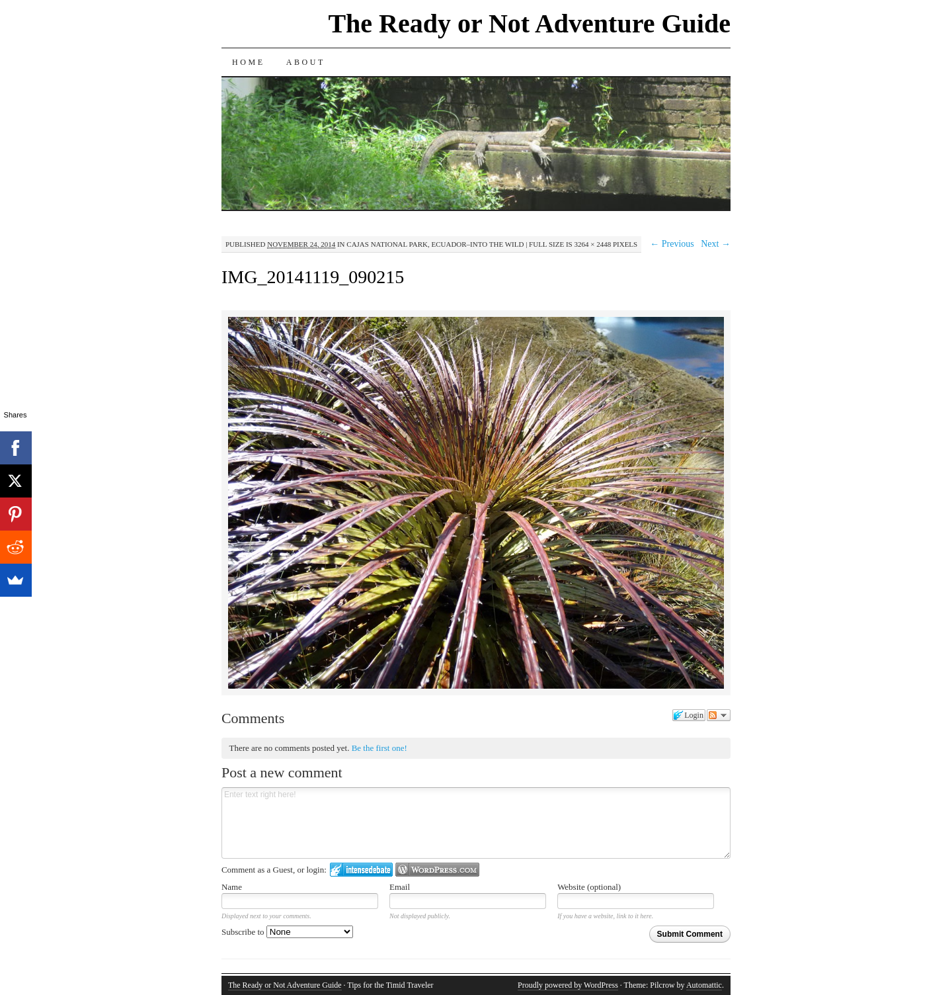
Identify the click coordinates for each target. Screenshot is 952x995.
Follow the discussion (719, 715)
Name (231, 887)
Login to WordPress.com (437, 870)
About (305, 62)
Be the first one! (379, 748)
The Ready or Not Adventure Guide (529, 23)
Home (248, 62)
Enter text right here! (476, 823)
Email (399, 887)
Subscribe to (287, 932)
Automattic (704, 985)
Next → (716, 244)
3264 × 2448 (592, 244)
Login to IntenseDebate (361, 870)
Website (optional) (589, 887)
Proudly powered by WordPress (568, 985)
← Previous (672, 244)
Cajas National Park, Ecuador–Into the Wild (435, 244)
